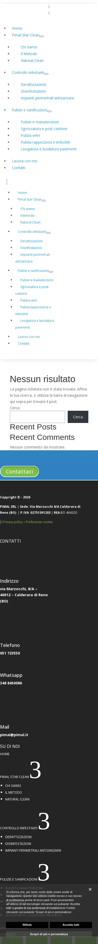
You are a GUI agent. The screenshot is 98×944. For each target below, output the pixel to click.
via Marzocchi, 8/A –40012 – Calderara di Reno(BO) (24, 595)
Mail (4, 727)
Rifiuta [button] (27, 924)
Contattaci (19, 471)
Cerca (15, 407)
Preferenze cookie (39, 522)
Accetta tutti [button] (70, 924)
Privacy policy (13, 522)
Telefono (10, 645)
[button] (90, 889)
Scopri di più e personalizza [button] (49, 934)
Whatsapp (11, 675)
